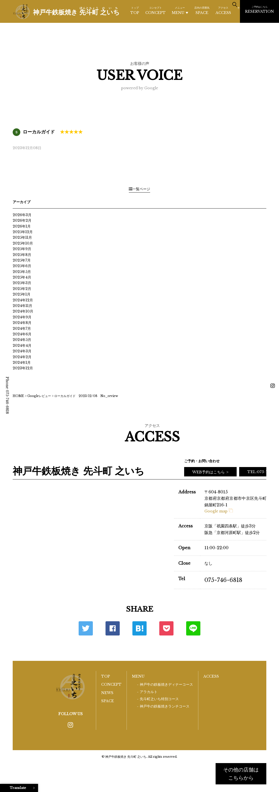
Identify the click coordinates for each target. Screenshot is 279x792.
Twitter (86, 628)
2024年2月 (22, 357)
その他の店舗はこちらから (241, 774)
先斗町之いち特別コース (159, 699)
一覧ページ (139, 189)
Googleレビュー (39, 396)
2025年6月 (22, 266)
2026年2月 (22, 220)
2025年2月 (22, 288)
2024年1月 (22, 362)
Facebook (113, 628)
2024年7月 (22, 328)
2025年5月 (22, 271)
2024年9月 (22, 317)
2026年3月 (22, 215)
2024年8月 (22, 322)
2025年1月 (21, 294)
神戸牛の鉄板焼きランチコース (164, 706)
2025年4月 (22, 277)
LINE (193, 628)
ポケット (166, 628)
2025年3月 (22, 283)
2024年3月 (22, 351)
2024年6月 (22, 334)
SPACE (202, 10)
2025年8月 (22, 254)
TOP (134, 10)
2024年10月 (23, 311)
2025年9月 (22, 249)
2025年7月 (22, 260)
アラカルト (149, 692)
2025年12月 (23, 232)
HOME (18, 396)
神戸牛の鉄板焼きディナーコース (166, 684)
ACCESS (223, 10)
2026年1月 (22, 226)
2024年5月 (22, 339)
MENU (180, 10)
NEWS (107, 693)
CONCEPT (155, 10)
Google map (218, 511)
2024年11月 (22, 305)
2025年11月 (22, 237)
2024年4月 (22, 345)
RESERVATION (259, 9)
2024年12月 (23, 300)
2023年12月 (23, 368)
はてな (139, 628)
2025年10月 (23, 243)
